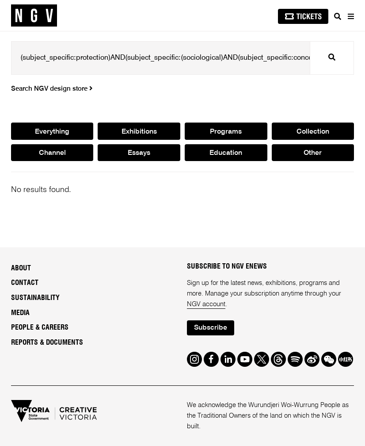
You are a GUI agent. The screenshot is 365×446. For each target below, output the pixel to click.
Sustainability (35, 297)
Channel (52, 153)
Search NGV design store (51, 88)
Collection (313, 131)
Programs (226, 131)
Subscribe (210, 327)
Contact (24, 282)
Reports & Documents (47, 342)
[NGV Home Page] (34, 15)
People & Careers (39, 327)
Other (313, 153)
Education (225, 153)
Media (20, 312)
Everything (52, 131)
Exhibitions (139, 131)
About (21, 268)
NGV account (206, 304)
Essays (139, 153)
